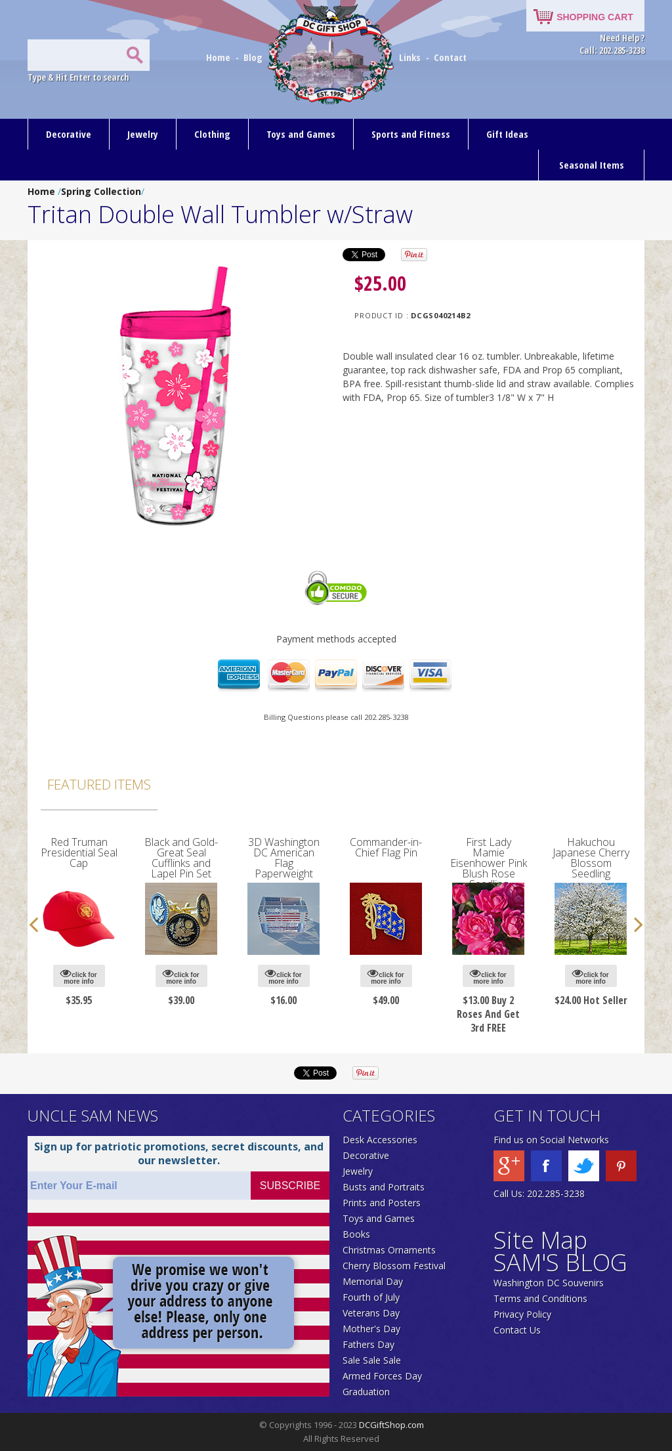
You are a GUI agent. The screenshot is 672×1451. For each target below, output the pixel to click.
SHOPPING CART (594, 17)
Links (409, 57)
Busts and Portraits (384, 1187)
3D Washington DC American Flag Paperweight (284, 858)
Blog (254, 57)
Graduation (366, 1391)
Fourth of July (371, 1297)
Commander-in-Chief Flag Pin (386, 847)
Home (219, 57)
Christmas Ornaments (389, 1250)
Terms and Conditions (540, 1298)
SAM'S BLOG (560, 1262)
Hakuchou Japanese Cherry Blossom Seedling (591, 858)
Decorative (68, 133)
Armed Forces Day (382, 1376)
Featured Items (99, 784)
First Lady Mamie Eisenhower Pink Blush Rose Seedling (488, 863)
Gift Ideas (507, 133)
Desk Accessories (380, 1139)
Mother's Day (371, 1328)
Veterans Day (371, 1313)
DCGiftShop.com (391, 1425)
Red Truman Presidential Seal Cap (79, 852)
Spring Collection (101, 191)
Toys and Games (300, 133)
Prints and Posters (382, 1202)
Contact (450, 57)
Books (356, 1234)
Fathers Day (368, 1344)
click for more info (78, 976)
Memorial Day (373, 1281)
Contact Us (517, 1330)
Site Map (540, 1240)
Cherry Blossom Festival (394, 1265)
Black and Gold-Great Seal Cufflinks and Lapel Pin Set (181, 858)
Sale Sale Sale (372, 1360)
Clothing (212, 133)
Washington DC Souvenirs (549, 1282)
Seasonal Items (591, 164)
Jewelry (142, 133)
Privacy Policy (522, 1314)
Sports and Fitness (410, 133)
